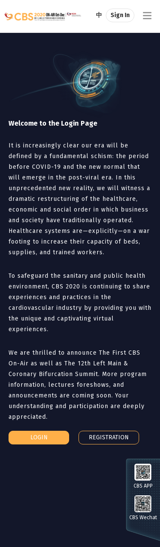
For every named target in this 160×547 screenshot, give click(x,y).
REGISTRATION (109, 437)
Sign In (120, 15)
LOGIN (39, 437)
